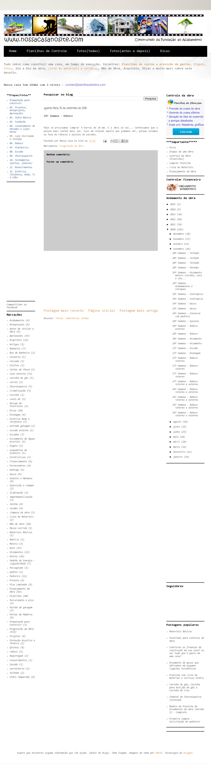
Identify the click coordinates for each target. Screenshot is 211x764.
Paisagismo (16, 568)
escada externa (19, 430)
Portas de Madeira (21, 614)
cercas (14, 382)
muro (12, 548)
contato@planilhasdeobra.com (85, 84)
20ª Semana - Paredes (185, 267)
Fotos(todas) (88, 51)
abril (177, 442)
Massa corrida (18, 528)
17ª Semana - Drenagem (186, 353)
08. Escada (16, 152)
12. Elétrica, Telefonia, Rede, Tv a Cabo (22, 174)
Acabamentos (17, 320)
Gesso (13, 474)
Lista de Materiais (22, 517)
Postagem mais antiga (139, 311)
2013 (173, 214)
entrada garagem (20, 426)
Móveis (14, 544)
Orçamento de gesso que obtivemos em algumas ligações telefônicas (184, 666)
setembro (179, 249)
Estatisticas (18, 457)
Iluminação (16, 493)
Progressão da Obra (72, 146)
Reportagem (16, 656)
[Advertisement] (101, 279)
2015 (173, 204)
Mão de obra (17, 524)
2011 (173, 224)
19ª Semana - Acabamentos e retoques (182, 286)
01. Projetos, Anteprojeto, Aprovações (18, 110)
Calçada (14, 361)
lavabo (14, 508)
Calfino (14, 365)
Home (13, 51)
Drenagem (15, 415)
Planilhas (16, 596)
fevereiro (179, 452)
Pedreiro (15, 576)
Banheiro (15, 348)
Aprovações (16, 336)
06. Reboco (16, 143)
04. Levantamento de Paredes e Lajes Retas (22, 129)
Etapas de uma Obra (181, 152)
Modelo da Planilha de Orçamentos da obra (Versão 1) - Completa (186, 709)
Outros (14, 556)
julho (177, 427)
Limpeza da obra (20, 512)
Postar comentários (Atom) (72, 318)
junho (177, 432)
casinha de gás (19, 378)
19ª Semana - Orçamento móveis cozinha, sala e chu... (187, 275)
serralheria (17, 669)
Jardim (14, 504)
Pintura (14, 580)
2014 (173, 209)
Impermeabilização (21, 497)
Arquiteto (16, 340)
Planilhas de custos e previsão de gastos (156, 64)
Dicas (165, 51)
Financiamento (18, 461)
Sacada (14, 664)
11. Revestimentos (21, 167)
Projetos (15, 636)
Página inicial (101, 311)
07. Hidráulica (19, 147)
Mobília (14, 539)
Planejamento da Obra (182, 171)
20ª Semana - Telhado (185, 253)
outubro (178, 244)
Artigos (14, 344)
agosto (177, 422)
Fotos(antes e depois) (130, 51)
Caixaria (15, 357)
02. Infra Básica (20, 117)
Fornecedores (18, 466)
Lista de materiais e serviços (73, 68)
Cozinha (14, 395)
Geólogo (14, 470)
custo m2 (15, 399)
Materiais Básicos (21, 532)
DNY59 (158, 753)
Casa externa (18, 374)
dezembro (179, 234)
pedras (14, 572)
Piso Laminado (18, 584)
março (177, 447)
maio (176, 437)
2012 (173, 219)
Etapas (199, 64)
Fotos (8, 68)
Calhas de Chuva (20, 369)
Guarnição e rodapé (22, 485)
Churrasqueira (18, 386)
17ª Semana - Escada (185, 348)
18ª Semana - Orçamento (187, 339)
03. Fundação (18, 122)
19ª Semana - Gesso (184, 304)
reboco (14, 652)
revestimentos (18, 660)
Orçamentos (16, 552)
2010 (173, 229)
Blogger (188, 753)
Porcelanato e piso (22, 600)
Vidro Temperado (20, 677)
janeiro (178, 457)
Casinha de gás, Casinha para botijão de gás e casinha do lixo (184, 687)
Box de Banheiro (20, 353)
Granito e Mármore (21, 478)
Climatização (18, 391)
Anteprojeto (17, 324)
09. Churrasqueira (21, 156)
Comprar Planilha (180, 163)
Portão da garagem (21, 607)
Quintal (14, 647)
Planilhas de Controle (47, 51)
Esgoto (14, 446)
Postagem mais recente (64, 311)
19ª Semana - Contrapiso (187, 294)
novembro (179, 239)
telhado (14, 673)
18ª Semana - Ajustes (185, 321)
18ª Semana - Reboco (185, 334)
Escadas (14, 434)
